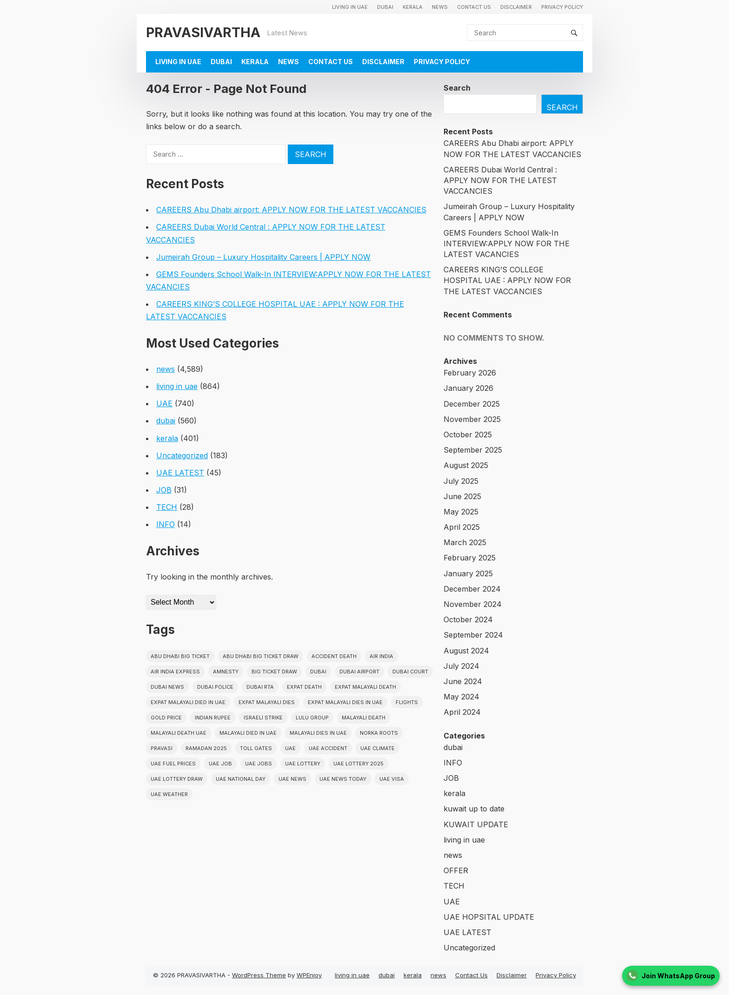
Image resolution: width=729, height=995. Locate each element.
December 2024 (472, 588)
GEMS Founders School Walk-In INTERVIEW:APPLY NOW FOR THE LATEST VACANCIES (507, 243)
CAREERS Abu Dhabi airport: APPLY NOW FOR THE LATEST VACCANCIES (291, 209)
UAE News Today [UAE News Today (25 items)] (342, 779)
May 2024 (461, 696)
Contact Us (474, 7)
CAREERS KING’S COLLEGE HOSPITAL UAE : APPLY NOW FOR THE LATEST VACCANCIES (507, 280)
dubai (385, 7)
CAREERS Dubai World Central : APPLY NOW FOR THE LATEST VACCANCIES (500, 180)
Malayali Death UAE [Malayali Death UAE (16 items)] (178, 733)
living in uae (350, 7)
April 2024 (462, 712)
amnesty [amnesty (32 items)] (226, 671)
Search (457, 87)
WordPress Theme (259, 975)
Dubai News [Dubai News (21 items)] (167, 687)
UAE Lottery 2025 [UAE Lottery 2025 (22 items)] (358, 763)
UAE (164, 403)
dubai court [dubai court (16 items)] (410, 671)
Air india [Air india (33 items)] (381, 656)
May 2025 (461, 511)
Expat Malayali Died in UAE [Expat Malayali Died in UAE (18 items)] (188, 702)
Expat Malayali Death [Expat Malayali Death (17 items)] (365, 687)
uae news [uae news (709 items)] (292, 779)
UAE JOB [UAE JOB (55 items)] (220, 763)
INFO (165, 524)
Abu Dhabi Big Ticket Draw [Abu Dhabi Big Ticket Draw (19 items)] (260, 656)
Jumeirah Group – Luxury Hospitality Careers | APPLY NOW (263, 257)
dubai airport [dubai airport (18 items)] (359, 671)
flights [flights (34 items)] (407, 702)
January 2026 (468, 388)
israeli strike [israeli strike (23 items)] (263, 717)
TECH (166, 507)
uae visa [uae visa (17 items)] (391, 779)
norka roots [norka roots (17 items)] (379, 733)
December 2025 (472, 404)
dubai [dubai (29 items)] (318, 671)
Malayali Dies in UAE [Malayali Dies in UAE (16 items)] (318, 733)
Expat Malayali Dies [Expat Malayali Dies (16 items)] (267, 702)
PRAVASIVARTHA (203, 32)
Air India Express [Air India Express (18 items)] (175, 671)
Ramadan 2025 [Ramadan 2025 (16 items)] (206, 748)
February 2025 (470, 557)
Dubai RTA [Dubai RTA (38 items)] (260, 687)
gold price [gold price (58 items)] (166, 717)
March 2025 (465, 542)
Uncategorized (182, 455)
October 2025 (468, 434)
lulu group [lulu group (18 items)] (312, 717)
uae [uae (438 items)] (290, 748)
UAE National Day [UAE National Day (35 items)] (240, 779)
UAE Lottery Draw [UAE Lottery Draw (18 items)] (177, 779)
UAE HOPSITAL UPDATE (489, 917)
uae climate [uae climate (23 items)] (377, 748)
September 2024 (473, 634)
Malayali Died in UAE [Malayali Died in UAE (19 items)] (248, 733)
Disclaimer (516, 7)
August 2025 (466, 465)
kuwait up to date (474, 808)
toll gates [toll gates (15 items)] (256, 748)
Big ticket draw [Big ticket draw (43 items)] (274, 671)
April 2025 (462, 527)
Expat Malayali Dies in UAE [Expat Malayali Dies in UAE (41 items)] (345, 702)
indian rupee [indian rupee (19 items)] (213, 717)
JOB (164, 489)
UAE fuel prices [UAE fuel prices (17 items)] (173, 763)
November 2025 (472, 419)
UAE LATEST (180, 472)
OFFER (456, 870)
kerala (413, 7)
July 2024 (461, 666)
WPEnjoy (309, 975)
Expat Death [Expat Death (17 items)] (304, 687)
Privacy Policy (562, 7)
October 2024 (468, 619)
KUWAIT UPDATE (476, 824)
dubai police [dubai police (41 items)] (215, 687)
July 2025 (461, 481)
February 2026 (470, 372)
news (440, 7)
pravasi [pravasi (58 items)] (161, 748)
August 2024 (466, 650)
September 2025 (473, 450)
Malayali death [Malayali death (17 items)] (363, 717)
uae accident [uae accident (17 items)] (328, 748)
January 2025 (468, 573)
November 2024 (473, 604)
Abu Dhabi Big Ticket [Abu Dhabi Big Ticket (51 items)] (180, 656)
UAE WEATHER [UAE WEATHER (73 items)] (169, 794)
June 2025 (462, 496)
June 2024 (463, 681)
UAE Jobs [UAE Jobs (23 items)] (258, 763)
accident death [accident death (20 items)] (334, 656)
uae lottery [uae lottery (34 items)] (302, 763)
